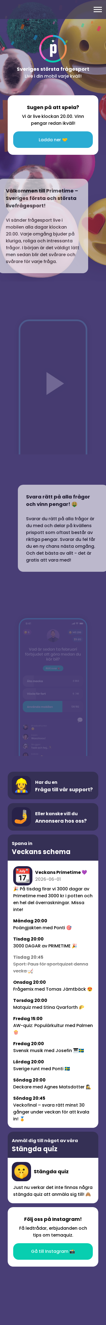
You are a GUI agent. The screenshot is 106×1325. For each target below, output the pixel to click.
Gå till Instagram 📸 (53, 1251)
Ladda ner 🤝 (53, 140)
